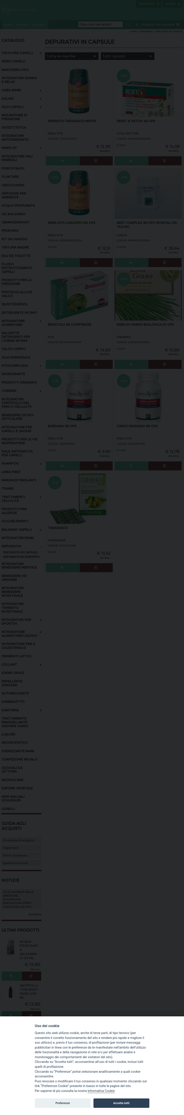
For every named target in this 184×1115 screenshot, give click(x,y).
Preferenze (62, 1103)
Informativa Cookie (101, 1091)
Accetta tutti (121, 1103)
